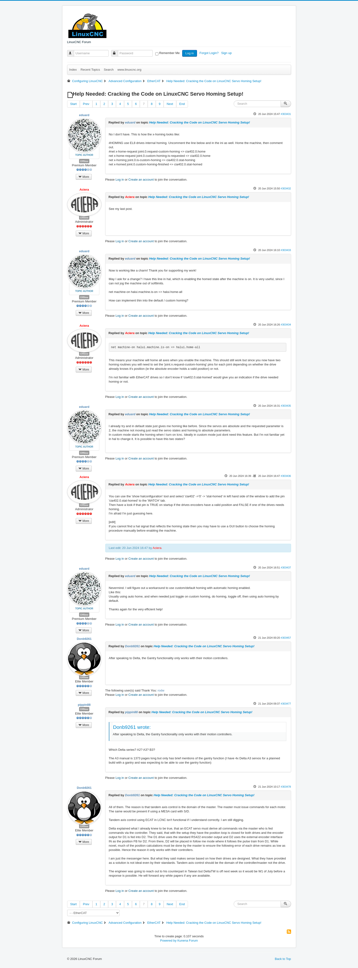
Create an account (141, 179)
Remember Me (169, 53)
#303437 (286, 567)
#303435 (286, 405)
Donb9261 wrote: (132, 727)
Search (109, 69)
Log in (189, 53)
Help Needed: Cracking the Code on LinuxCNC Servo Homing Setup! (199, 122)
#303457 (286, 637)
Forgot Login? (209, 53)
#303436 (286, 475)
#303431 (286, 114)
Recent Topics (90, 69)
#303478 (286, 786)
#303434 (286, 324)
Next (170, 104)
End (182, 104)
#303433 (286, 250)
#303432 (286, 188)
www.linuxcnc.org (129, 69)
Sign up (227, 53)
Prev (86, 104)
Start (73, 104)
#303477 (286, 703)
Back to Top (283, 959)
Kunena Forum (187, 940)
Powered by (168, 940)
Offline (84, 161)
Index (73, 69)
